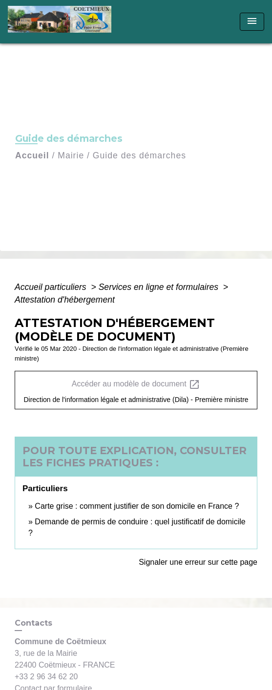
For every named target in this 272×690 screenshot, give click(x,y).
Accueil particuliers (52, 287)
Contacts (33, 623)
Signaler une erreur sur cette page (198, 562)
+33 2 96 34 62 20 (46, 676)
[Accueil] (63, 21)
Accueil (32, 155)
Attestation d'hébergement (65, 300)
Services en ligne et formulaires (160, 287)
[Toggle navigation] (252, 22)
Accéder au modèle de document (136, 384)
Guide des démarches (139, 155)
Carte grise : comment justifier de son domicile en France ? (137, 506)
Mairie (71, 155)
